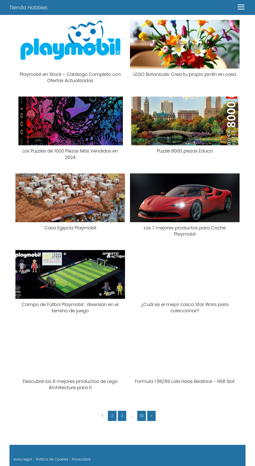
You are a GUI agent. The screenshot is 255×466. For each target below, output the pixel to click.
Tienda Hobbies (28, 7)
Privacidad (81, 459)
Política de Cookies (52, 459)
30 (141, 415)
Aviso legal (22, 459)
